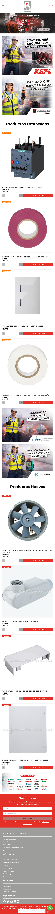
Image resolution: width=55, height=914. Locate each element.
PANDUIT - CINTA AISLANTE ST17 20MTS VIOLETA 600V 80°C (25, 257)
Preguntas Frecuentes (10, 860)
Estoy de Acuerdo (24, 911)
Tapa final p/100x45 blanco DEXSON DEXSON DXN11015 (24, 691)
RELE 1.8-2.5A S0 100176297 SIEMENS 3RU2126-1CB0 (22, 188)
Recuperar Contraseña (10, 892)
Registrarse (7, 889)
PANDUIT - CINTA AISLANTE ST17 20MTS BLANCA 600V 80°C (25, 395)
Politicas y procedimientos (12, 874)
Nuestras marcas (9, 871)
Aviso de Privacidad (9, 877)
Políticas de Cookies (38, 911)
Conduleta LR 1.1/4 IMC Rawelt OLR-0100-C (20, 622)
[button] (4, 23)
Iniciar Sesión (7, 886)
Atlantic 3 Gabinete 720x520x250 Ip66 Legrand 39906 (25, 760)
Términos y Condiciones (11, 862)
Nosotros (6, 865)
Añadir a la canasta (38, 195)
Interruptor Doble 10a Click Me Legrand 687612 (23, 326)
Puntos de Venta (8, 868)
